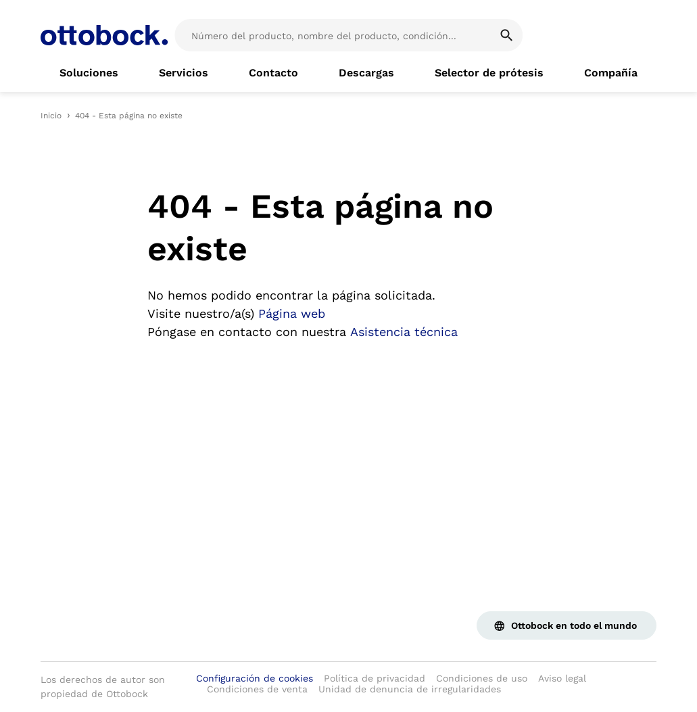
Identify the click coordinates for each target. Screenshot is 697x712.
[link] (89, 73)
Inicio (51, 115)
